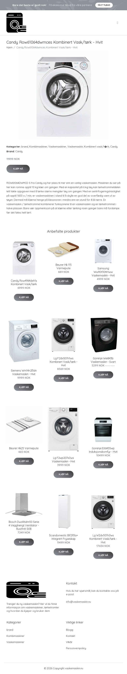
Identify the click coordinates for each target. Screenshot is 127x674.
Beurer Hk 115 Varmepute (64, 266)
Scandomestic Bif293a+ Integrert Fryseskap (63, 537)
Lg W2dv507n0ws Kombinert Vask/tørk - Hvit (103, 539)
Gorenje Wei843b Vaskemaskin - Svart (103, 360)
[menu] (118, 22)
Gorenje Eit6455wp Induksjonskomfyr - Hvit (103, 450)
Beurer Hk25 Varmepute (24, 448)
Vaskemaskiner (57, 146)
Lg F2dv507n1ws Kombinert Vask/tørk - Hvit (63, 362)
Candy (114, 146)
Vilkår (69, 642)
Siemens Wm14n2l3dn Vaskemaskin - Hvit (24, 372)
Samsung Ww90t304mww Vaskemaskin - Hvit (103, 272)
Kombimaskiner (38, 146)
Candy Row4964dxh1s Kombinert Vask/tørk (24, 282)
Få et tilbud (104, 5)
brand (24, 146)
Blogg (69, 629)
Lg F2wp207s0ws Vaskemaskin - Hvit (63, 459)
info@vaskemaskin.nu (78, 601)
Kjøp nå (18, 168)
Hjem (9, 47)
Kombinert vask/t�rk (96, 146)
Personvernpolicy (76, 648)
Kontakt (70, 636)
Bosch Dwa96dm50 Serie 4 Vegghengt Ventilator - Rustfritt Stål (24, 525)
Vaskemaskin (75, 146)
